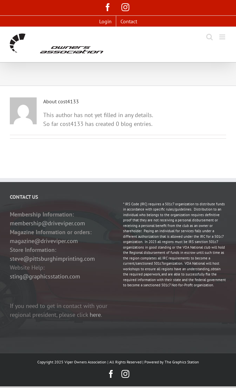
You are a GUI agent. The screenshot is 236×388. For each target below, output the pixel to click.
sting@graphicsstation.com (45, 276)
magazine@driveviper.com (44, 241)
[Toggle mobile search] (209, 36)
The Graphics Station (182, 361)
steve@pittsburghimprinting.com (52, 258)
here (95, 314)
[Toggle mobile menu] (222, 36)
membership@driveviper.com (47, 223)
